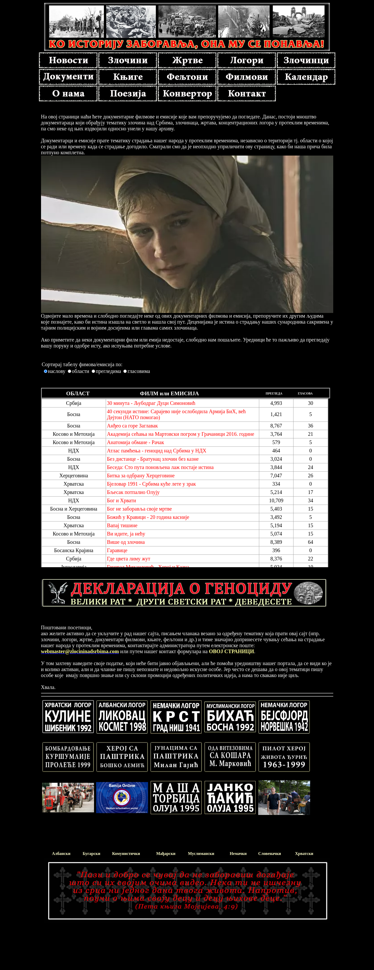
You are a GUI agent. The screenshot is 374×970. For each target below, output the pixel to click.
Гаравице (117, 550)
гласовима (139, 371)
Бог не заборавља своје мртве (139, 509)
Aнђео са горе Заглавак (132, 426)
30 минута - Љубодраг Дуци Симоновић (151, 403)
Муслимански (201, 853)
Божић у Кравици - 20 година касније (148, 517)
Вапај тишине (122, 525)
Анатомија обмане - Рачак (135, 442)
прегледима (108, 371)
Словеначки (269, 853)
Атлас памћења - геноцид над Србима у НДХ (156, 450)
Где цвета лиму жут (128, 558)
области (80, 371)
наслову (56, 371)
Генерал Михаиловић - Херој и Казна (148, 567)
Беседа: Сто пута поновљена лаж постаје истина (160, 467)
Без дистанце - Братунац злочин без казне (153, 459)
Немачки (238, 853)
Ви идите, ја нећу (126, 534)
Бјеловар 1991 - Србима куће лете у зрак (151, 484)
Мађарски (165, 853)
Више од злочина (126, 542)
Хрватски (304, 853)
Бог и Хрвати (121, 500)
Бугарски (91, 853)
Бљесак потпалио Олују (133, 492)
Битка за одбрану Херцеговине (141, 475)
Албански (61, 853)
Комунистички (126, 853)
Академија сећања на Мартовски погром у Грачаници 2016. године (180, 434)
